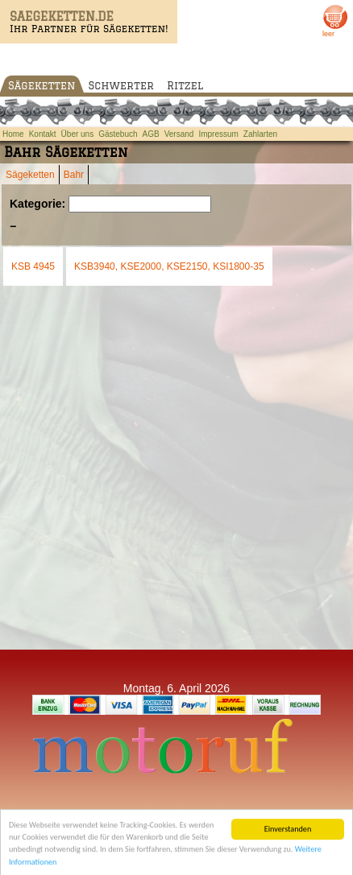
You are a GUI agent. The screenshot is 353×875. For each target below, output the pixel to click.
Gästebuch (117, 134)
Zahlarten (260, 134)
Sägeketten (42, 85)
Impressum (218, 134)
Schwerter (121, 85)
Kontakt (42, 134)
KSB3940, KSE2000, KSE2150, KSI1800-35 (169, 266)
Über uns (77, 134)
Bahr (74, 174)
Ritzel (185, 85)
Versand (179, 134)
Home (13, 134)
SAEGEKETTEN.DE (62, 16)
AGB (151, 134)
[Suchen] (140, 204)
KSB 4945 (33, 266)
